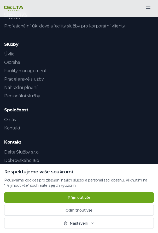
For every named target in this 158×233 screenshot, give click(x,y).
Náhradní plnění (20, 87)
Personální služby (22, 95)
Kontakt (12, 128)
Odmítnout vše (79, 210)
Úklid (9, 54)
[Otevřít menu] (148, 8)
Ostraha (12, 62)
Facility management (25, 70)
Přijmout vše (79, 197)
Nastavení (78, 223)
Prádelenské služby (24, 79)
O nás (9, 119)
